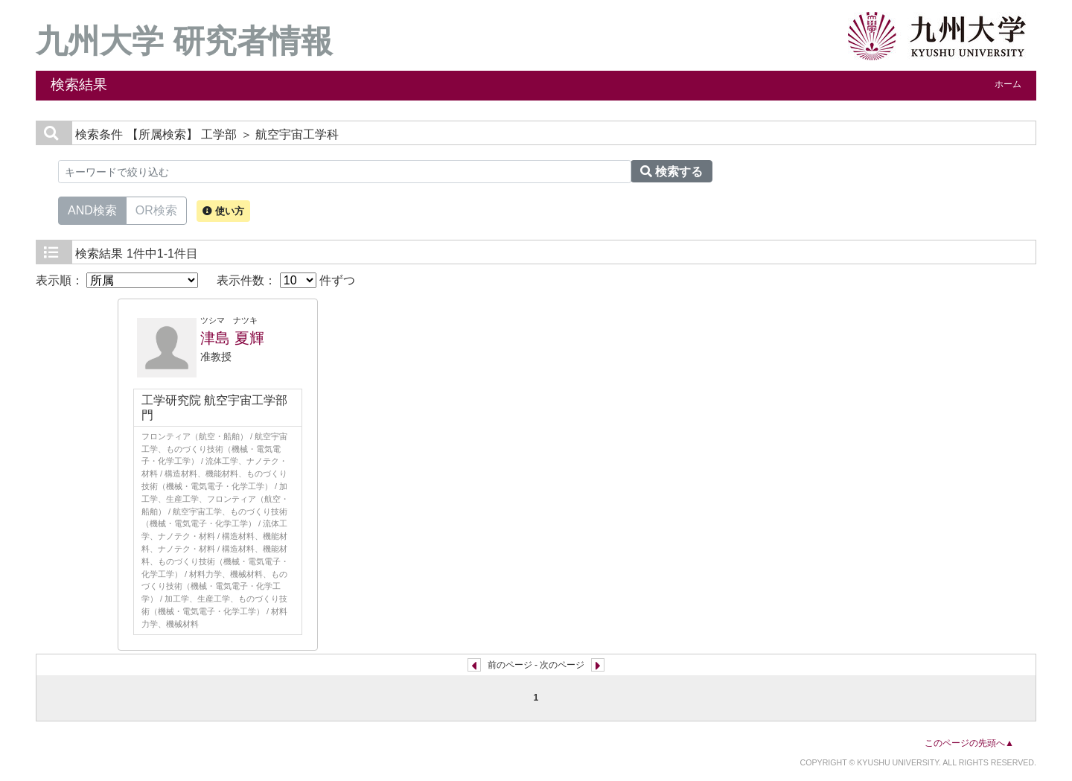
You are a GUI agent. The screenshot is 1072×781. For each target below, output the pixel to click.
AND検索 (92, 209)
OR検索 (156, 209)
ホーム (1008, 84)
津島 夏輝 (232, 338)
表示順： (117, 280)
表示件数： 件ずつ (286, 280)
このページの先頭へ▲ (969, 743)
